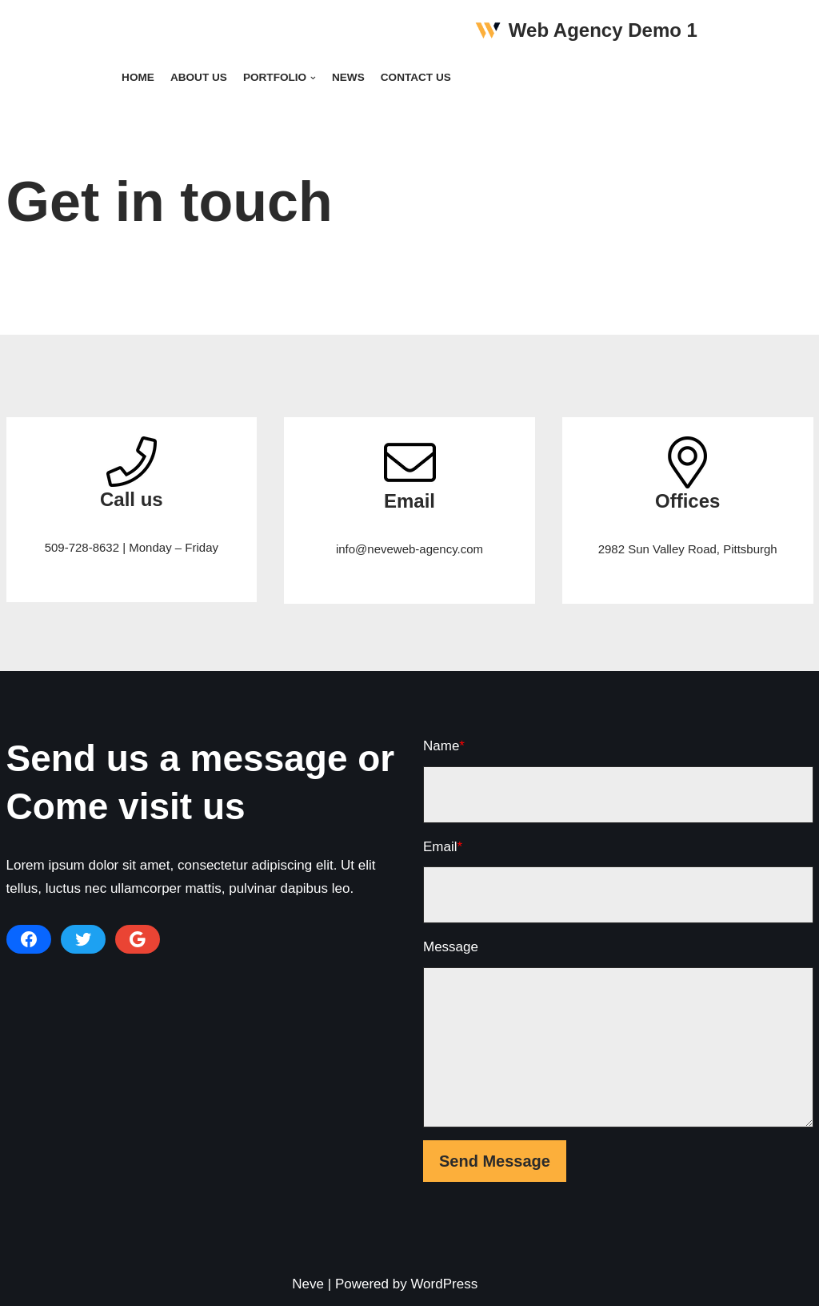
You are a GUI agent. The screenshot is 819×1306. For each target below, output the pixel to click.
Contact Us (416, 77)
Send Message (494, 1161)
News (348, 77)
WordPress (443, 1284)
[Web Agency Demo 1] (586, 30)
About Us (198, 77)
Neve (308, 1284)
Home (138, 77)
